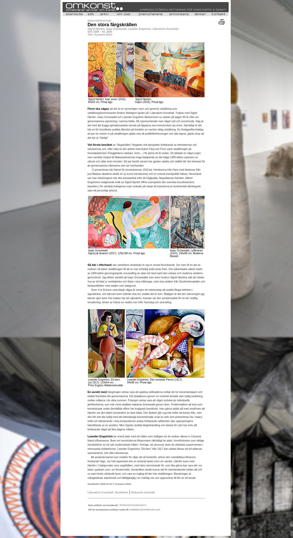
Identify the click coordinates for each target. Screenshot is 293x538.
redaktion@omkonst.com (144, 509)
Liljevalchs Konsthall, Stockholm (107, 492)
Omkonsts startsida (142, 492)
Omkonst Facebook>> (133, 505)
